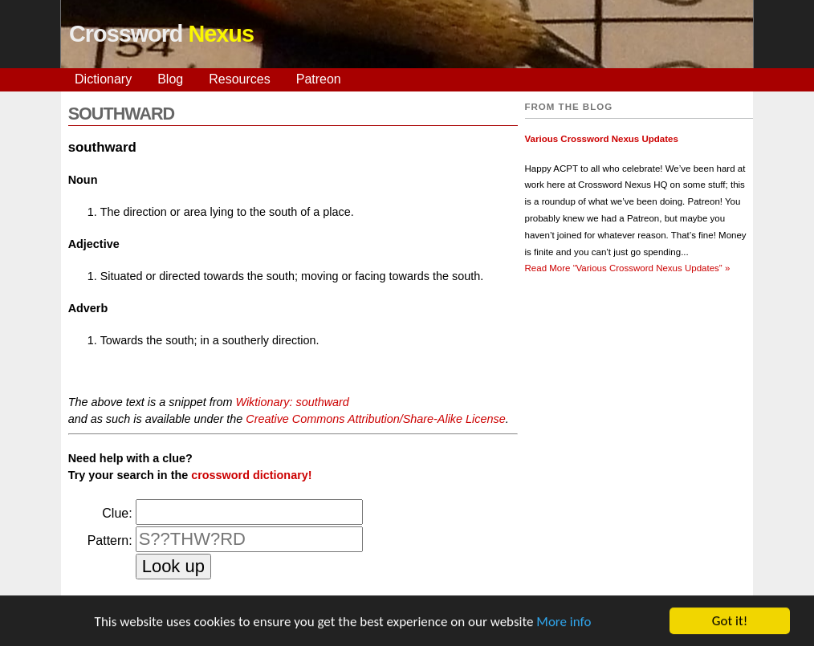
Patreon (318, 79)
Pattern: (110, 540)
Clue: (117, 513)
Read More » (628, 268)
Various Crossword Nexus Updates (601, 139)
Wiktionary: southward (291, 402)
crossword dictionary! (251, 475)
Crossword (161, 34)
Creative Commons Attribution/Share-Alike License (375, 418)
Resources (239, 79)
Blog (170, 79)
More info (563, 621)
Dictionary (103, 79)
